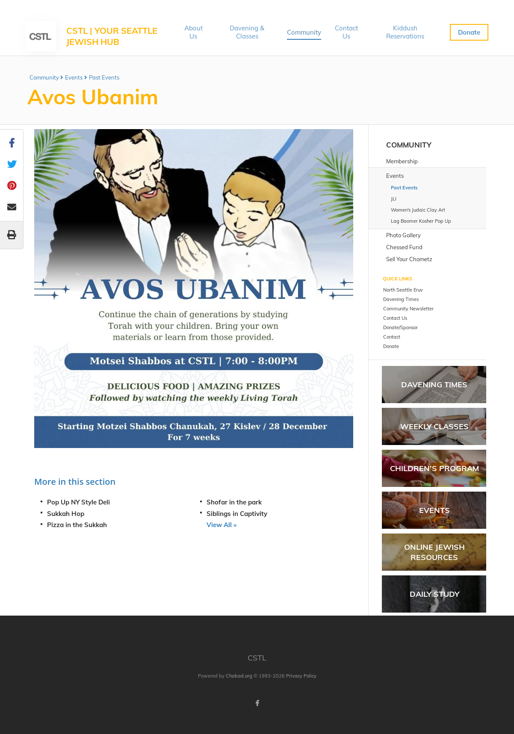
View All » (221, 525)
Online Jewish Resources (434, 552)
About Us (193, 32)
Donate (469, 32)
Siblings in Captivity (237, 514)
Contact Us (346, 32)
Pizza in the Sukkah (77, 525)
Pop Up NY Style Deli (78, 502)
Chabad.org (239, 676)
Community (304, 32)
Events (74, 77)
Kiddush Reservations (405, 32)
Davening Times (434, 384)
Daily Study (434, 594)
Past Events (104, 77)
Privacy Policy (301, 676)
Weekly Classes (434, 426)
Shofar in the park (234, 502)
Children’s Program (434, 468)
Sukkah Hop (65, 514)
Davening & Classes (247, 32)
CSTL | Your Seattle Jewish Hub (111, 36)
